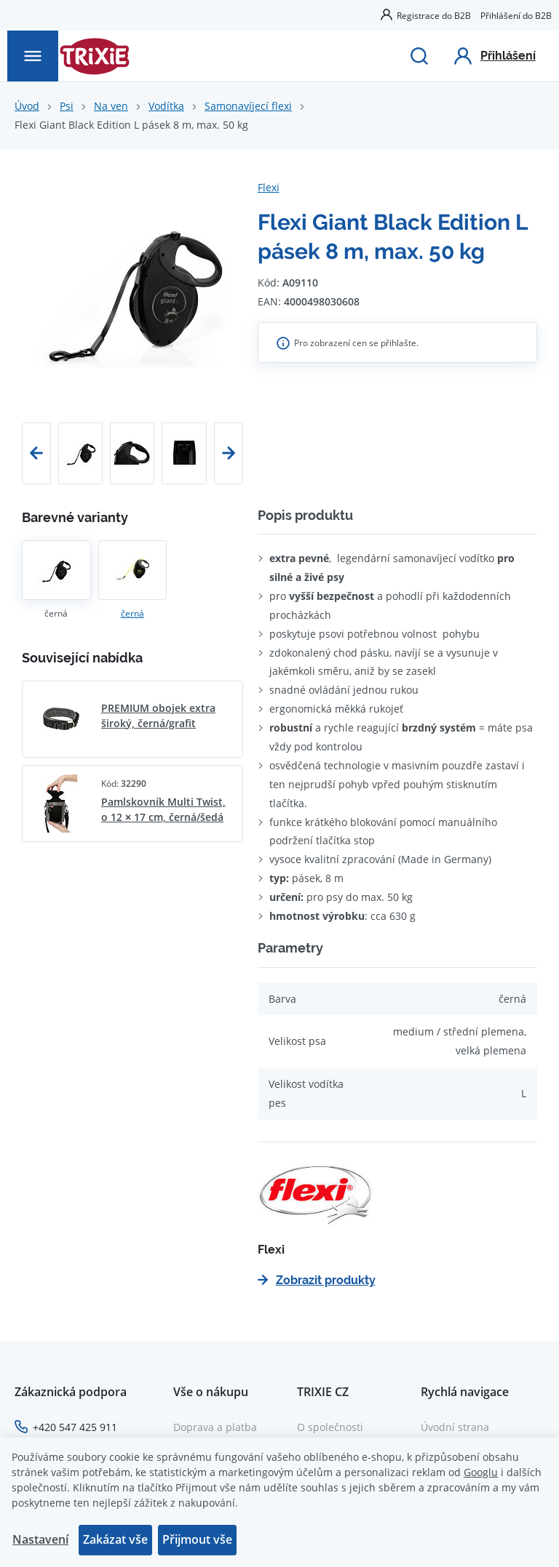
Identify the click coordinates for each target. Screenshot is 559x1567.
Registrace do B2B (434, 15)
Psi (67, 106)
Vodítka (166, 106)
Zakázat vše (115, 1539)
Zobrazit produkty (317, 1280)
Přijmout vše (197, 1539)
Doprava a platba (215, 1427)
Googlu (481, 1472)
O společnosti (330, 1427)
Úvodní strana (455, 1427)
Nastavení (40, 1539)
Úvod (27, 106)
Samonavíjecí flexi (248, 106)
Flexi (269, 187)
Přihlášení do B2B (516, 15)
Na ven (111, 106)
